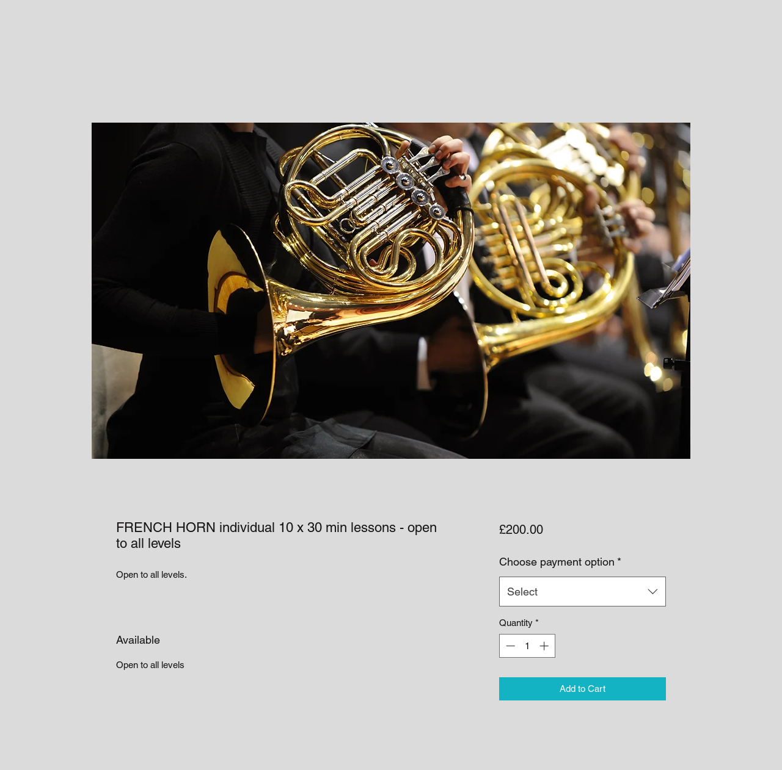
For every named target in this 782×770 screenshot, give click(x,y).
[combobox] (582, 592)
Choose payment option (560, 561)
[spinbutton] (527, 646)
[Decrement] (509, 646)
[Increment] (545, 646)
